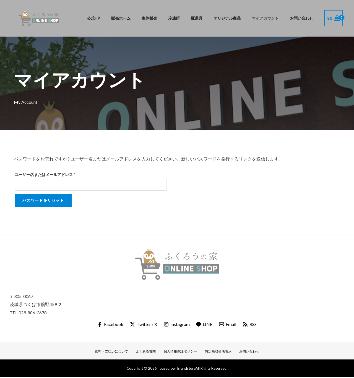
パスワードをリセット (43, 200)
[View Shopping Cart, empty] (333, 18)
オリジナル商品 (234, 18)
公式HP (116, 18)
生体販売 (166, 18)
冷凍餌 (188, 18)
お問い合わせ (303, 18)
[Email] (228, 324)
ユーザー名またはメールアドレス (47, 174)
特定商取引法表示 (216, 351)
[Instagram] (176, 324)
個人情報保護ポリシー (181, 351)
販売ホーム (141, 18)
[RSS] (250, 324)
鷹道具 (207, 18)
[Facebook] (109, 324)
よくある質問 (148, 351)
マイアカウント (269, 18)
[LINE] (205, 324)
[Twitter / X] (143, 324)
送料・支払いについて (116, 351)
